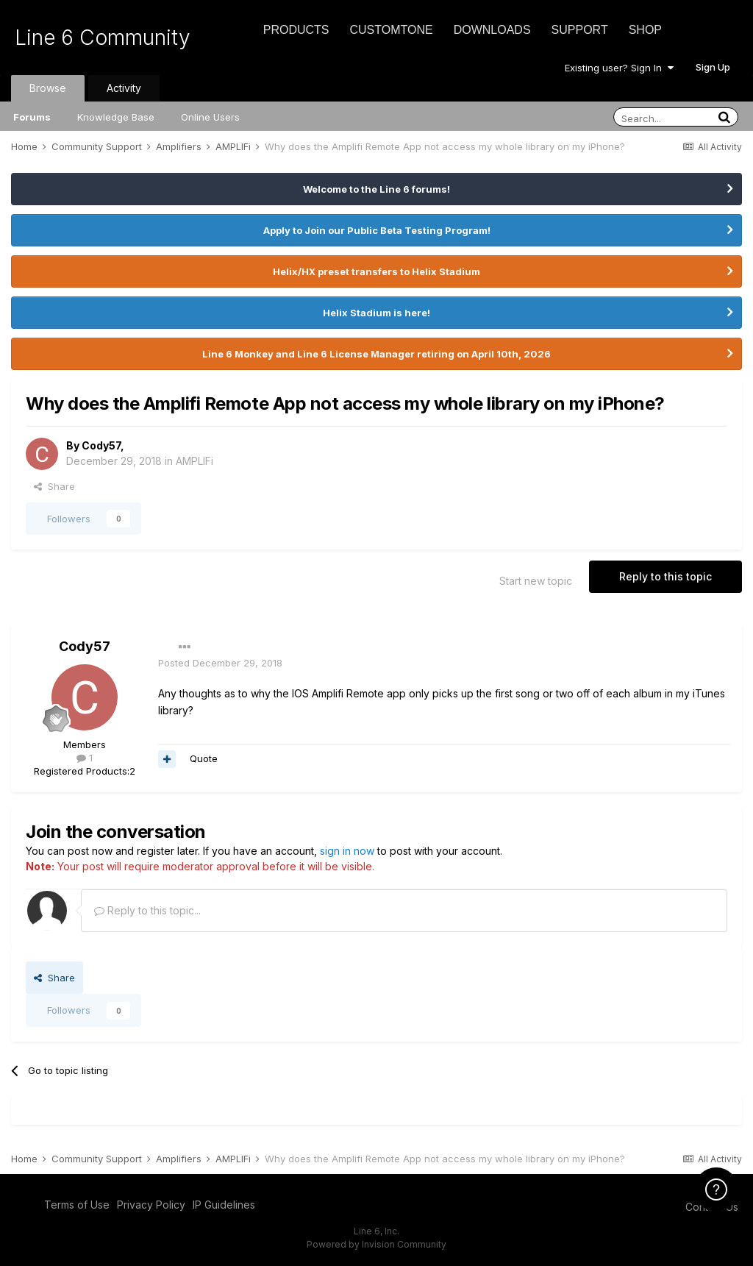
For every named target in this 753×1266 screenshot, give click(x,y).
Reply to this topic (665, 576)
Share (54, 486)
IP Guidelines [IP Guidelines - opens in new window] (224, 1204)
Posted (220, 663)
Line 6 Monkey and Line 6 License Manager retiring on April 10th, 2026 (376, 354)
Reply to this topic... (147, 910)
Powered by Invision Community (376, 1244)
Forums (32, 117)
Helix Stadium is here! (376, 313)
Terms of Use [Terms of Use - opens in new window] (77, 1204)
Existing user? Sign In (619, 68)
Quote (204, 758)
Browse (47, 88)
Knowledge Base (115, 117)
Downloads (492, 30)
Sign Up (713, 67)
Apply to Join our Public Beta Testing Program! (376, 230)
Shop (645, 30)
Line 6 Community (102, 37)
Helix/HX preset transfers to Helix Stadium (376, 271)
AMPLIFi (194, 461)
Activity (124, 88)
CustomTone (390, 30)
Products (296, 30)
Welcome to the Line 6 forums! (376, 189)
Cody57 (101, 445)
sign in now (347, 850)
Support (580, 30)
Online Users (210, 117)
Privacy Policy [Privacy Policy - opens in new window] (151, 1204)
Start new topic (535, 581)
